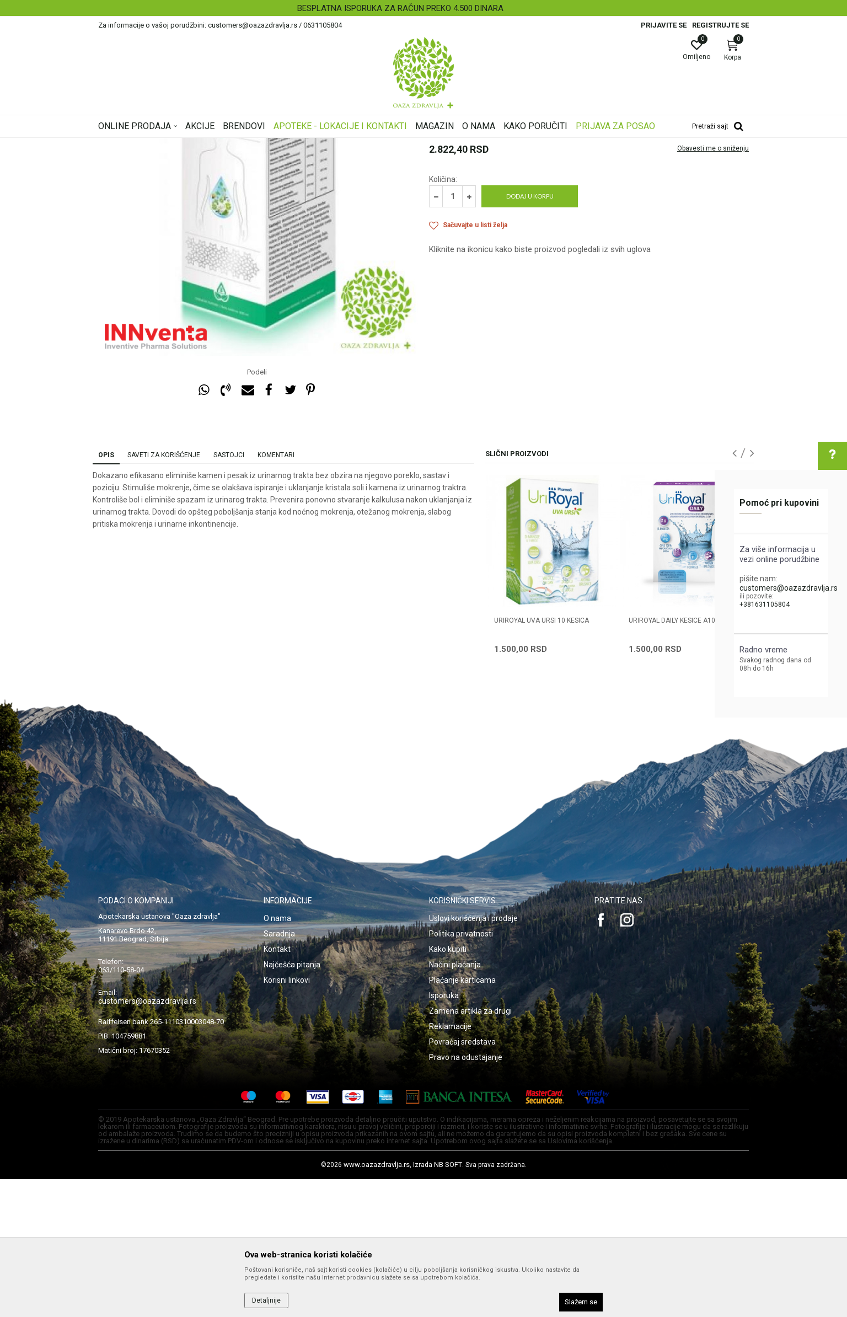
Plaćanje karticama (462, 1117)
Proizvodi (210, 145)
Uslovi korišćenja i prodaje (473, 1056)
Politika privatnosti (461, 1071)
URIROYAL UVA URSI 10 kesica (541, 758)
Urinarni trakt (336, 145)
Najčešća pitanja (292, 1102)
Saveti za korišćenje (163, 593)
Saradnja (279, 1071)
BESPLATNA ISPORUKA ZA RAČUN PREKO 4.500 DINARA (422, 8)
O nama (277, 1056)
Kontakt (277, 1087)
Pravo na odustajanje (465, 1195)
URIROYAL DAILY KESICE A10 (672, 758)
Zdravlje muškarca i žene (270, 145)
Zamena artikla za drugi (470, 1148)
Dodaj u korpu (530, 334)
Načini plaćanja (455, 1102)
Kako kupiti (448, 1087)
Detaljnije (266, 1300)
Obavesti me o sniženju (713, 286)
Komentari (276, 593)
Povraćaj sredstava (462, 1179)
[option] (423, 8)
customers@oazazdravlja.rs (788, 587)
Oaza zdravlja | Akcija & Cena (142, 145)
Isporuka (444, 1133)
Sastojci (228, 593)
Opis (106, 593)
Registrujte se (720, 25)
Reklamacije (450, 1164)
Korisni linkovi (287, 1117)
